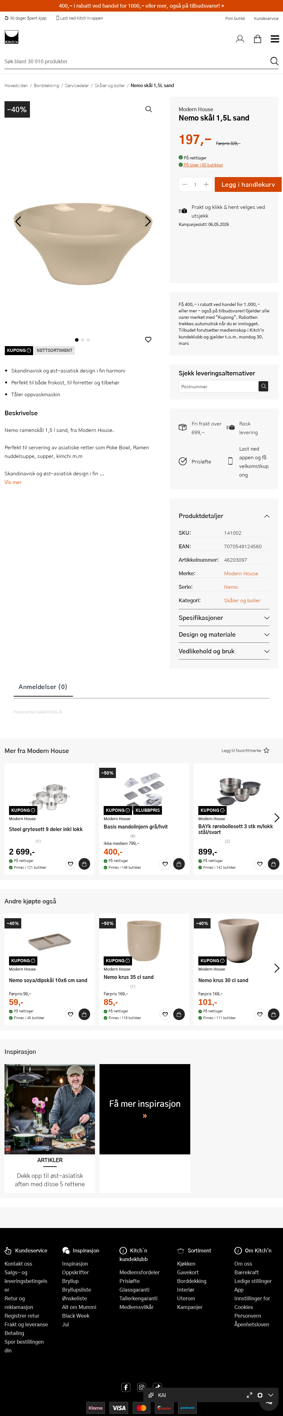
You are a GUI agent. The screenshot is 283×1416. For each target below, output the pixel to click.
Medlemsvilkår (136, 1307)
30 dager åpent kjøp (25, 18)
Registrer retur (22, 1315)
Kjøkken (186, 1263)
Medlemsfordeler (139, 1272)
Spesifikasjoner (201, 617)
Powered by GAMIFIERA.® (38, 712)
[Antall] (195, 184)
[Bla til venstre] (17, 221)
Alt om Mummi (79, 1307)
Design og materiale (207, 634)
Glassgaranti (134, 1289)
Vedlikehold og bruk (206, 651)
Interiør (185, 1289)
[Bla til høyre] (147, 221)
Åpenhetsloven (251, 1324)
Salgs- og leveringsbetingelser (26, 1280)
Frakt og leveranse (26, 1324)
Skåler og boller (110, 85)
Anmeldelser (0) (43, 686)
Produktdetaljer (201, 515)
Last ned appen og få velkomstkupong (254, 461)
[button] (148, 339)
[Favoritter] (70, 864)
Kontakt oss (18, 1263)
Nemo (231, 586)
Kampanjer (190, 1307)
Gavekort (188, 1272)
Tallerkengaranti (138, 1298)
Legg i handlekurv (248, 184)
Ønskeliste (74, 1298)
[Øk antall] (206, 184)
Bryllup (70, 1281)
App (238, 1289)
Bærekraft (246, 1272)
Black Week (75, 1315)
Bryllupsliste (76, 1289)
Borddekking (46, 85)
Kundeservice (266, 18)
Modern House (196, 109)
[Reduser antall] (185, 184)
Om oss (243, 1263)
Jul (65, 1324)
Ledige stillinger (253, 1281)
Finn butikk (235, 18)
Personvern (247, 1315)
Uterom (186, 1298)
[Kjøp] (84, 864)
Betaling (14, 1333)
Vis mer (13, 482)
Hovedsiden (16, 85)
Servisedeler (77, 85)
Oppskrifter (75, 1272)
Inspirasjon (75, 1263)
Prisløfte (201, 461)
